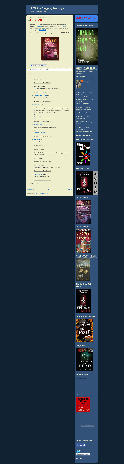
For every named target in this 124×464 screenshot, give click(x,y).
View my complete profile (84, 131)
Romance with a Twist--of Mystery (43, 118)
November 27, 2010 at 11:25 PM (42, 180)
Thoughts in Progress (39, 132)
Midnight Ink (87, 96)
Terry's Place (37, 116)
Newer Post (30, 189)
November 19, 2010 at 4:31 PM (42, 161)
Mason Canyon (38, 124)
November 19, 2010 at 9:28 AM (42, 121)
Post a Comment (34, 183)
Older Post (69, 189)
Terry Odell (37, 104)
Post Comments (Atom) (41, 193)
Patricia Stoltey (38, 174)
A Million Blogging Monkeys (47, 8)
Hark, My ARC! (36, 20)
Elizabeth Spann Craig (40, 95)
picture (56, 28)
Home (50, 189)
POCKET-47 (42, 30)
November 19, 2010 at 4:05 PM (42, 136)
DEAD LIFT (66, 26)
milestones (39, 26)
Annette (36, 77)
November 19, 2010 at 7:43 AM (42, 92)
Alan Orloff (37, 139)
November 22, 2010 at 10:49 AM (42, 171)
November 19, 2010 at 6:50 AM (42, 83)
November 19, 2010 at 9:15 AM (42, 101)
